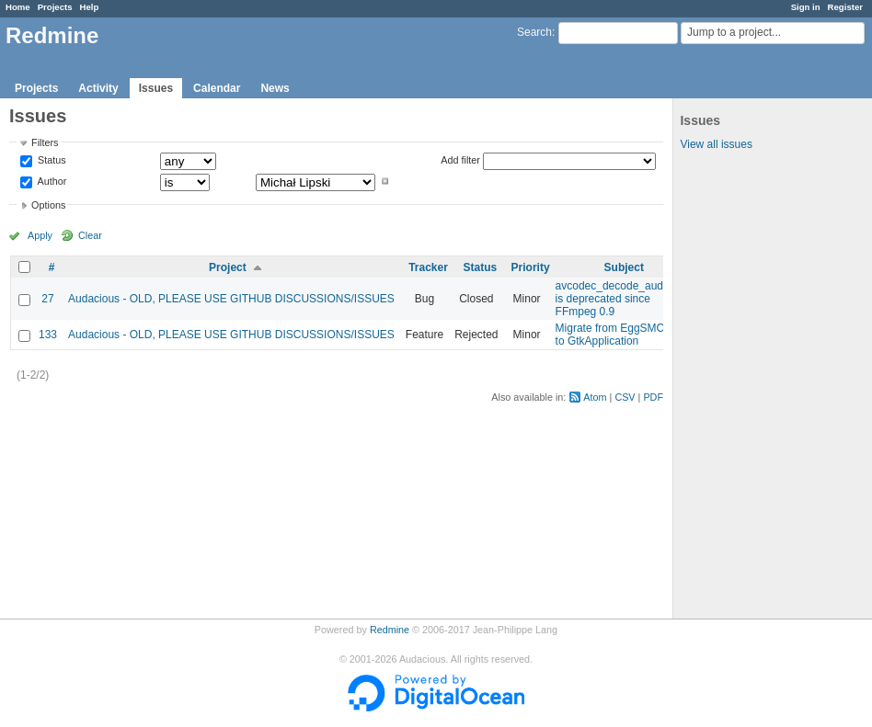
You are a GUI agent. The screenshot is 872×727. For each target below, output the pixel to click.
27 (47, 298)
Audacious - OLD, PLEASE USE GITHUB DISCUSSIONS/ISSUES (231, 298)
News (274, 88)
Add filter (460, 159)
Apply (40, 235)
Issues (156, 88)
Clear (90, 235)
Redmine (389, 629)
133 (48, 334)
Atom (594, 397)
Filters (44, 142)
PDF (653, 397)
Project (228, 267)
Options (48, 204)
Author (50, 181)
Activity (98, 88)
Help (89, 7)
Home (18, 7)
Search (534, 32)
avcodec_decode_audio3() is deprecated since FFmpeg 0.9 (620, 298)
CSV (624, 397)
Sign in (805, 7)
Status (50, 160)
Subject (624, 267)
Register (845, 7)
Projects (55, 7)
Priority (530, 267)
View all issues (716, 144)
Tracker (428, 267)
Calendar (216, 88)
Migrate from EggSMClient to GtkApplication (620, 334)
